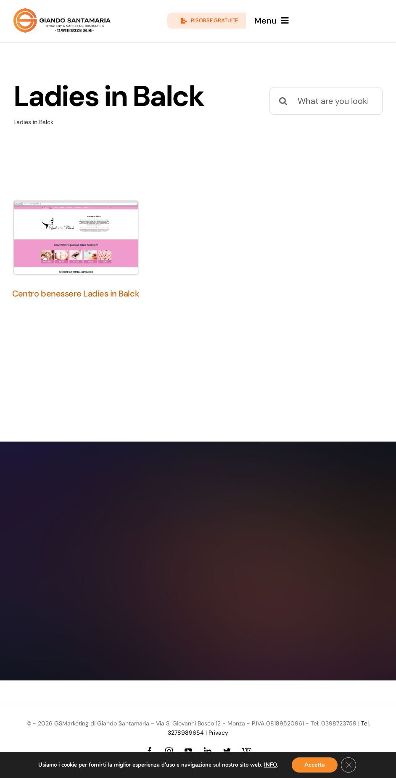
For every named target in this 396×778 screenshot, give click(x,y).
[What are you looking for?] (326, 101)
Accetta (314, 765)
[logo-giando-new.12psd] (62, 11)
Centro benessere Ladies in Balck (75, 293)
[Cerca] (283, 101)
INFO (270, 765)
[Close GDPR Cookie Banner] (348, 765)
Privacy (218, 732)
